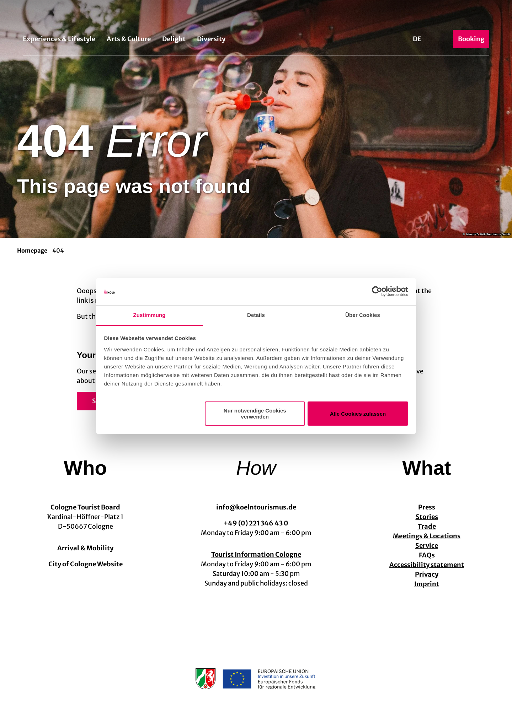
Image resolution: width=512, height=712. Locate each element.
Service (426, 545)
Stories (427, 517)
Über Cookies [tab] (362, 315)
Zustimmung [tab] (149, 315)
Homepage (32, 250)
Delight (174, 39)
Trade (427, 526)
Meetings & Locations (426, 536)
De (417, 39)
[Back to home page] (256, 17)
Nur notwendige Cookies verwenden (255, 414)
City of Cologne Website (85, 564)
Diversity (211, 39)
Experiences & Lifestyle (59, 39)
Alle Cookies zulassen (358, 414)
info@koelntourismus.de (256, 507)
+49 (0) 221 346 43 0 (256, 523)
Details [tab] (256, 315)
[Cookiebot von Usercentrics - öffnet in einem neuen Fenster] (377, 291)
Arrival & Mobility (85, 548)
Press (426, 507)
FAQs (427, 555)
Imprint (426, 584)
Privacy (426, 574)
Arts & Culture (129, 39)
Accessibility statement (426, 565)
